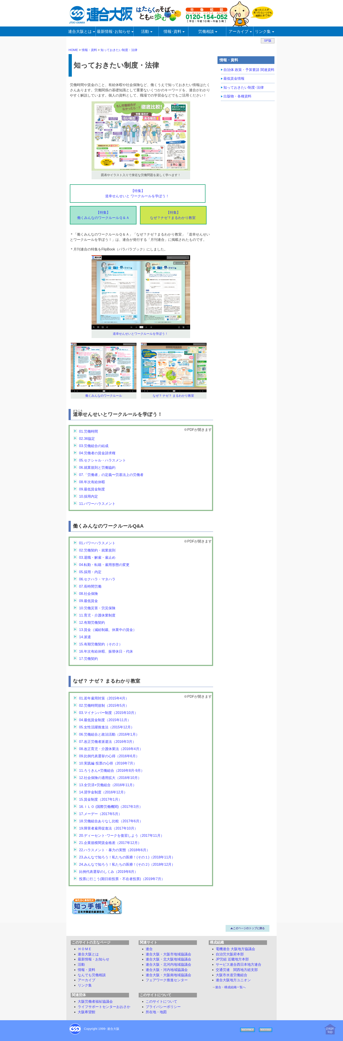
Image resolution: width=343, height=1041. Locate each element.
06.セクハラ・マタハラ (97, 579)
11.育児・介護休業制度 (97, 615)
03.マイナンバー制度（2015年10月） (108, 713)
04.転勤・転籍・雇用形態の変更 (104, 565)
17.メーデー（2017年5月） (100, 814)
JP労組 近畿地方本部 (232, 959)
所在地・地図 (156, 1012)
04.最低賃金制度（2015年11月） (105, 720)
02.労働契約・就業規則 (97, 550)
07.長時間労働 (90, 586)
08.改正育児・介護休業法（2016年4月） (111, 749)
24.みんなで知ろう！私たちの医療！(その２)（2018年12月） (127, 864)
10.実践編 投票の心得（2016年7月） (108, 763)
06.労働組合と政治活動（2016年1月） (109, 734)
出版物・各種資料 (237, 96)
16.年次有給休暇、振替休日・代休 (106, 651)
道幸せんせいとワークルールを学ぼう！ (140, 333)
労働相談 (92, 975)
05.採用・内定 (90, 572)
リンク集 (85, 985)
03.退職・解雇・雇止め (97, 557)
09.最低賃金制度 (92, 489)
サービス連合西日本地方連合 (238, 964)
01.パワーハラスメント (97, 543)
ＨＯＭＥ (85, 949)
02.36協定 (87, 438)
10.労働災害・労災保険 (97, 608)
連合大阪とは (88, 954)
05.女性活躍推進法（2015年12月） (106, 727)
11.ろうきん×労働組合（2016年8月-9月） (111, 770)
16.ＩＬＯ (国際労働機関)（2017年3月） (111, 806)
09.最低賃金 (88, 601)
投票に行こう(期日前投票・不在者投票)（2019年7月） (122, 879)
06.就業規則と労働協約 (97, 467)
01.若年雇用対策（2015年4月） (104, 698)
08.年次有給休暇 (92, 482)
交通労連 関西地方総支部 (237, 970)
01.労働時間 (88, 431)
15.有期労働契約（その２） (100, 644)
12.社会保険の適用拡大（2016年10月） (110, 778)
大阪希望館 (86, 1012)
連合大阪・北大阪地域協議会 (168, 959)
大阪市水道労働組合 (231, 975)
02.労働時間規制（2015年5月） (104, 705)
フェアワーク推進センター (167, 980)
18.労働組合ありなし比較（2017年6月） (111, 821)
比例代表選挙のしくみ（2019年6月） (108, 872)
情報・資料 (86, 970)
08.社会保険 (88, 593)
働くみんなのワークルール (103, 395)
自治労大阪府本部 (230, 954)
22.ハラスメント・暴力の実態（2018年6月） (114, 850)
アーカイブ (86, 980)
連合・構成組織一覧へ (230, 987)
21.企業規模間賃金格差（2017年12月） (110, 843)
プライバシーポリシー (163, 1007)
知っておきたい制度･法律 (243, 87)
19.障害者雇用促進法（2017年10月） (108, 828)
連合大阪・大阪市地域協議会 (168, 954)
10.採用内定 (88, 496)
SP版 (267, 40)
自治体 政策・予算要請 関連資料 (248, 70)
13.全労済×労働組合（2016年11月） (107, 785)
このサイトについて (161, 1001)
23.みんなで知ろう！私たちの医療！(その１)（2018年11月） (127, 857)
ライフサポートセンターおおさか (104, 1007)
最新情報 (93, 959)
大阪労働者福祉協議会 (95, 1001)
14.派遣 (85, 637)
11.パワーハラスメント (97, 504)
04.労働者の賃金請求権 (97, 453)
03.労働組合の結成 (93, 446)
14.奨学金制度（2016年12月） (103, 792)
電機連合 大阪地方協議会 (235, 949)
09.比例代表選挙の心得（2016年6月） (109, 756)
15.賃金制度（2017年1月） (100, 799)
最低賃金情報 (233, 78)
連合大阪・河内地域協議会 (167, 970)
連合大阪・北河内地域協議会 (168, 964)
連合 (149, 949)
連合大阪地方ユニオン (233, 980)
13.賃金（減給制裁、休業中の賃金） (107, 630)
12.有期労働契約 (92, 622)
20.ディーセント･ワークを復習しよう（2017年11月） (121, 835)
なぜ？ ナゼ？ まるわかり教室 (173, 395)
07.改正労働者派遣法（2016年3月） (107, 741)
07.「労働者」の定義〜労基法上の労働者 (111, 475)
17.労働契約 (88, 659)
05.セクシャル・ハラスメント (102, 460)
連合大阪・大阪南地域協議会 (168, 975)
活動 (81, 964)
